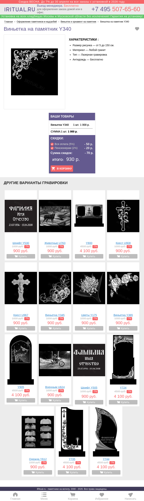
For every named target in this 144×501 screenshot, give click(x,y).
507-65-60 (116, 9)
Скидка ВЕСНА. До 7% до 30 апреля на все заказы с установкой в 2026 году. (72, 1)
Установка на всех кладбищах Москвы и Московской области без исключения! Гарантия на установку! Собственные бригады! (72, 18)
